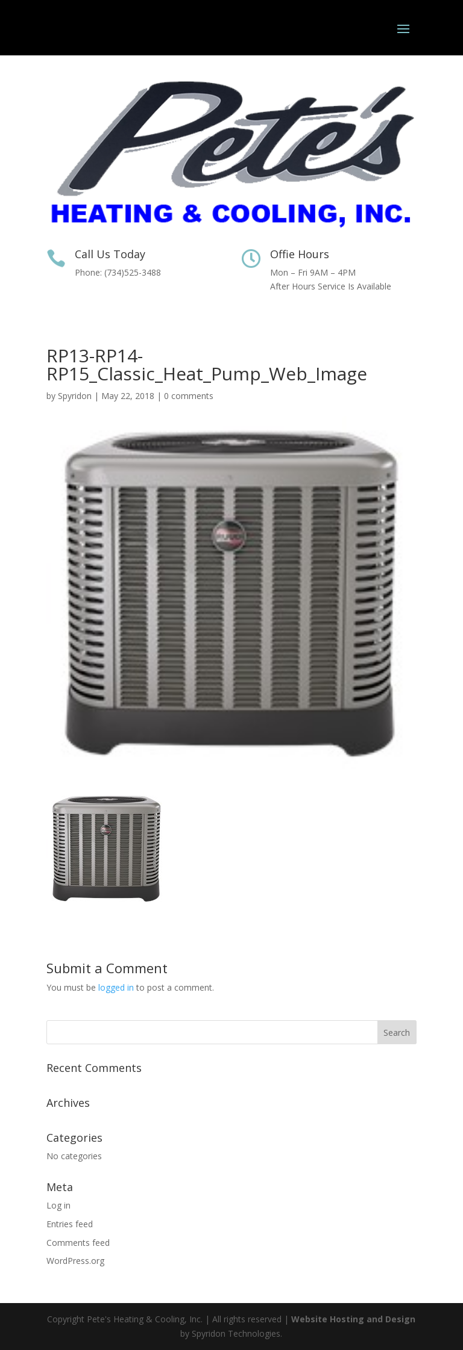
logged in (116, 987)
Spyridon (75, 395)
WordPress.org (75, 1260)
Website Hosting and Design (353, 1319)
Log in (58, 1205)
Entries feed (69, 1224)
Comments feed (78, 1242)
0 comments (188, 395)
